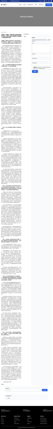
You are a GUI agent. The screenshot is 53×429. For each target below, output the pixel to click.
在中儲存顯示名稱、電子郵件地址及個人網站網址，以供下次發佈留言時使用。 (41, 68)
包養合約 (12, 180)
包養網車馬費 (12, 282)
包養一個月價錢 (12, 301)
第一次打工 (4, 4)
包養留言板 (11, 379)
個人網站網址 (34, 62)
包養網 (4, 53)
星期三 (9, 398)
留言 (33, 43)
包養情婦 (19, 77)
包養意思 (8, 45)
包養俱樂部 (16, 139)
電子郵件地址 (34, 58)
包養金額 (17, 301)
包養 (16, 41)
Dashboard (49, 4)
